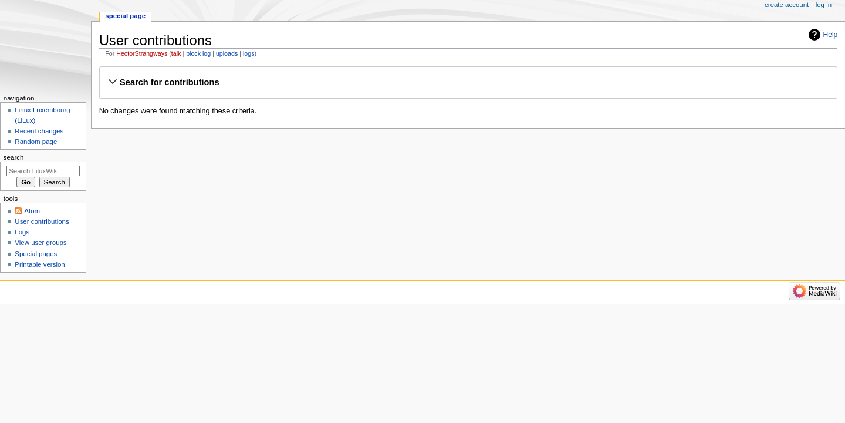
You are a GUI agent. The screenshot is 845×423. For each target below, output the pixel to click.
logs (249, 53)
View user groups (40, 242)
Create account (787, 4)
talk (176, 53)
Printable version (40, 264)
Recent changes (39, 131)
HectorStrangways (141, 53)
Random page (36, 141)
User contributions (42, 221)
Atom (32, 210)
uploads (227, 53)
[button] (468, 82)
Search (14, 157)
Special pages (36, 253)
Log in (824, 4)
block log (198, 53)
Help (830, 35)
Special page (125, 15)
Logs (22, 232)
